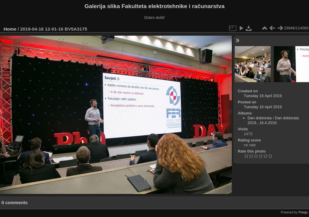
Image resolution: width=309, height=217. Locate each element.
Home (10, 28)
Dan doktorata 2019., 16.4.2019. (273, 120)
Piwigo (303, 212)
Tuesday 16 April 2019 (263, 96)
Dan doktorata (260, 118)
